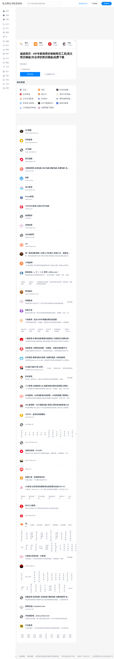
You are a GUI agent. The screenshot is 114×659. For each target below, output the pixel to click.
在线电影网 (31, 283)
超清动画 (52, 576)
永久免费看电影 (42, 535)
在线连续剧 (67, 576)
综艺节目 (52, 636)
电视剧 (46, 636)
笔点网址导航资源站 (12, 3)
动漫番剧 (40, 588)
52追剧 (49, 368)
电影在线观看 (51, 535)
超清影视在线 (34, 576)
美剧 (25, 433)
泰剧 (37, 433)
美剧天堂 (72, 433)
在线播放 (64, 636)
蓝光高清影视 (32, 330)
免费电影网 (65, 535)
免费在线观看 (50, 588)
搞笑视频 (39, 525)
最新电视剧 (31, 497)
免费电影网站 (70, 535)
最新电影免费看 (31, 535)
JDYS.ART (28, 577)
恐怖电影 (36, 547)
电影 (45, 433)
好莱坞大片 (62, 497)
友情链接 (22, 656)
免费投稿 (106, 3)
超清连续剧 (47, 576)
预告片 (70, 525)
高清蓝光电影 (40, 330)
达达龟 (69, 497)
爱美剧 (64, 433)
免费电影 (61, 535)
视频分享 (47, 525)
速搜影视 (53, 433)
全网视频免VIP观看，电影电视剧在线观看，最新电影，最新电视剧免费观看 (54, 283)
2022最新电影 (47, 547)
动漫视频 (58, 636)
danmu (70, 588)
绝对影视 (21, 576)
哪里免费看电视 (67, 368)
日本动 (60, 547)
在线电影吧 (23, 283)
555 (22, 547)
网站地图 (30, 656)
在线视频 (69, 302)
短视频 (32, 525)
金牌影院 (22, 636)
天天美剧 (60, 433)
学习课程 (45, 588)
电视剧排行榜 (52, 497)
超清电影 (43, 576)
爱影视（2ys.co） (68, 330)
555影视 (32, 547)
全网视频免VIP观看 (57, 330)
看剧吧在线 (57, 368)
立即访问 (30, 74)
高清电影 (59, 576)
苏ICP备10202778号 (68, 656)
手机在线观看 (41, 497)
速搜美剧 (49, 433)
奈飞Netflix (41, 547)
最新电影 (23, 497)
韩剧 (33, 433)
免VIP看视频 (48, 330)
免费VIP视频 (56, 547)
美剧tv (68, 433)
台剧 (41, 433)
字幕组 (56, 433)
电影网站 (55, 588)
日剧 (29, 433)
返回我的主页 (83, 3)
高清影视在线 (39, 576)
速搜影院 (21, 433)
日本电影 (68, 547)
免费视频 (55, 525)
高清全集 (70, 636)
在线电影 (63, 576)
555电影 (27, 547)
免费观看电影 (21, 535)
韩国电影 (64, 547)
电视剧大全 (59, 588)
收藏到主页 (49, 74)
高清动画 (55, 576)
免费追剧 (26, 535)
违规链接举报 (25, 69)
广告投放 (94, 3)
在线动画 (71, 576)
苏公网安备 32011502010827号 (103, 656)
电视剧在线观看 (56, 535)
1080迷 (22, 588)
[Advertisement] (65, 22)
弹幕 (27, 588)
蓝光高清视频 (23, 330)
